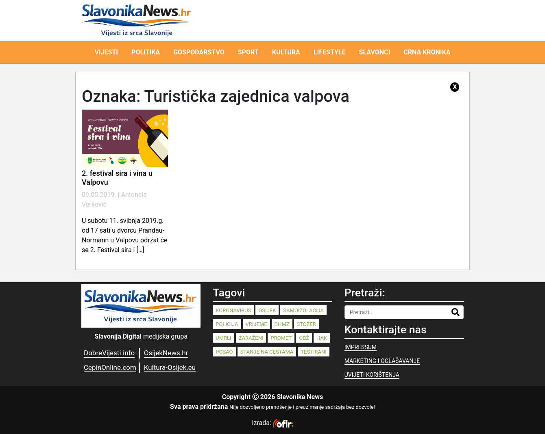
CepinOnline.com (110, 367)
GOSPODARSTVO (199, 52)
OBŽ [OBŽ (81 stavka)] (304, 338)
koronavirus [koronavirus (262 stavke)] (233, 310)
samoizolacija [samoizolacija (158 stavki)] (303, 310)
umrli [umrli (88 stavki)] (223, 338)
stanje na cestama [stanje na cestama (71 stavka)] (267, 352)
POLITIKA (145, 52)
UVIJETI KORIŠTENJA (371, 374)
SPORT (248, 52)
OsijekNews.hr (166, 353)
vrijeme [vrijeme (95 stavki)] (256, 324)
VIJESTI (106, 52)
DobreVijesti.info (109, 353)
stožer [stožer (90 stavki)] (306, 324)
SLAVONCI (374, 52)
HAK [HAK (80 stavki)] (321, 338)
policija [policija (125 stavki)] (227, 324)
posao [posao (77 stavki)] (224, 352)
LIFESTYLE (330, 52)
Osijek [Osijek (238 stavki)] (267, 310)
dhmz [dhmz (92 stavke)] (282, 324)
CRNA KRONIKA (426, 52)
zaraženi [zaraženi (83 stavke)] (251, 338)
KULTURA (286, 52)
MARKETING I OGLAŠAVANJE (382, 361)
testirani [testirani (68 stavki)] (313, 352)
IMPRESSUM (360, 347)
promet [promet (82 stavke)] (281, 338)
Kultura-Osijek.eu (170, 367)
